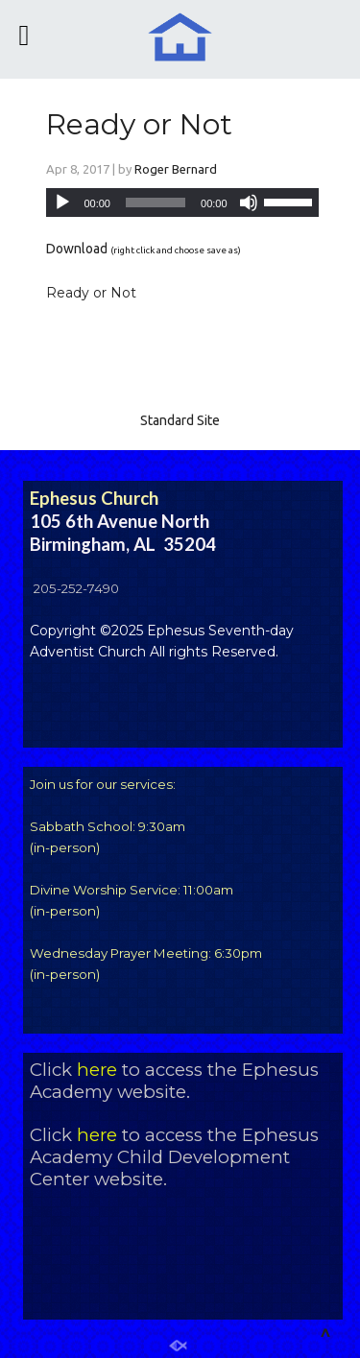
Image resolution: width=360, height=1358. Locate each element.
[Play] (62, 202)
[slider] (155, 202)
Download (77, 248)
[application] (182, 202)
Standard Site (180, 420)
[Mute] (248, 202)
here (97, 1070)
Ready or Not (139, 124)
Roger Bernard (175, 169)
